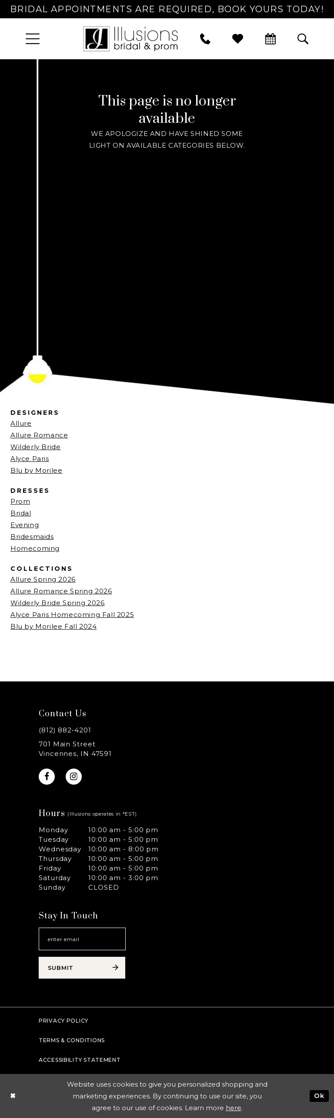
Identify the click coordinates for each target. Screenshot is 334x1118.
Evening (24, 525)
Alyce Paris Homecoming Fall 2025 (72, 614)
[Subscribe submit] (82, 967)
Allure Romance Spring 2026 (61, 591)
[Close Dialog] (12, 1096)
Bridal (20, 513)
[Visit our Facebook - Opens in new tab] (47, 777)
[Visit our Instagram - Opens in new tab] (74, 777)
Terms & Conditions (72, 1040)
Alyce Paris (29, 458)
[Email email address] (82, 939)
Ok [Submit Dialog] (319, 1095)
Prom (20, 501)
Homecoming (35, 548)
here (233, 1108)
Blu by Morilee (36, 470)
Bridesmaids (32, 536)
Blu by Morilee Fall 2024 (53, 626)
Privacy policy (63, 1020)
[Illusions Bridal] (130, 38)
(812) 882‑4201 (65, 730)
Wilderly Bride (35, 447)
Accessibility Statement (80, 1060)
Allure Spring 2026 (43, 579)
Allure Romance (39, 435)
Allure (21, 423)
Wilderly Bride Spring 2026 (57, 603)
